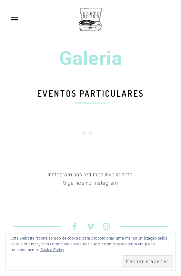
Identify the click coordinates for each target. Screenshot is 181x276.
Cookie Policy (52, 250)
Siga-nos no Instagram (90, 183)
